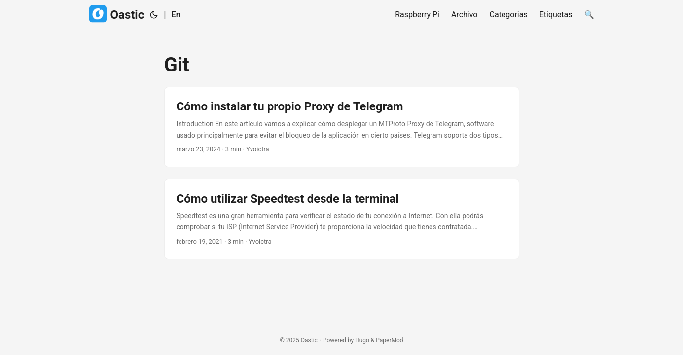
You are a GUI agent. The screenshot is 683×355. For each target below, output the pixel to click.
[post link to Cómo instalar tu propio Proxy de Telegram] (342, 127)
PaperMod (389, 340)
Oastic (116, 14)
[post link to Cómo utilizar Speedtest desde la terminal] (342, 219)
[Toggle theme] (154, 15)
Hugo (362, 340)
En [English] (176, 14)
